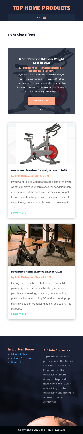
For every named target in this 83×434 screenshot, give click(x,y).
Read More (41, 100)
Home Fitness (35, 71)
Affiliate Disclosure (22, 358)
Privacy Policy (19, 354)
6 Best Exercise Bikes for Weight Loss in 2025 (41, 61)
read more (18, 212)
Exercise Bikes (56, 68)
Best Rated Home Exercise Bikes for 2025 (36, 271)
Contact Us (17, 362)
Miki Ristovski (29, 68)
